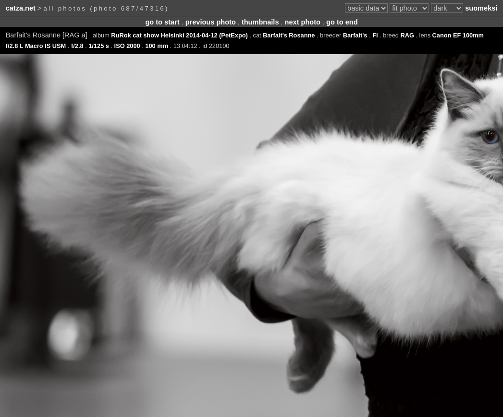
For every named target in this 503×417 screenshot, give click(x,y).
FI (375, 35)
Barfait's (355, 35)
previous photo (210, 22)
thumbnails (260, 22)
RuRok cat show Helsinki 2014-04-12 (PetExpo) (179, 35)
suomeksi (481, 8)
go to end (341, 22)
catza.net (21, 8)
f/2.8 (77, 45)
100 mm (156, 45)
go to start (162, 22)
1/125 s (98, 45)
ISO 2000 (127, 45)
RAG (407, 35)
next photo (302, 22)
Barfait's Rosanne (289, 35)
